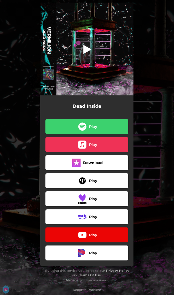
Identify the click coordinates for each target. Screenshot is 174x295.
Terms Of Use (90, 275)
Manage (72, 280)
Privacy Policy (117, 271)
